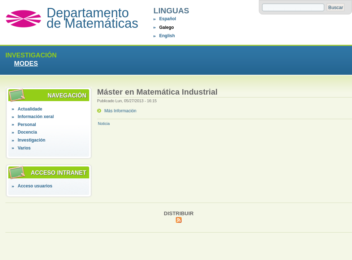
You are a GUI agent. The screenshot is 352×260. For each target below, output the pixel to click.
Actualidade (30, 109)
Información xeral (36, 116)
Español (167, 18)
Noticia (104, 123)
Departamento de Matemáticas (92, 18)
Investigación (31, 140)
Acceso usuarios (35, 185)
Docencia (27, 132)
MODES (26, 63)
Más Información (120, 110)
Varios (24, 148)
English (167, 35)
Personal (27, 124)
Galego (166, 27)
